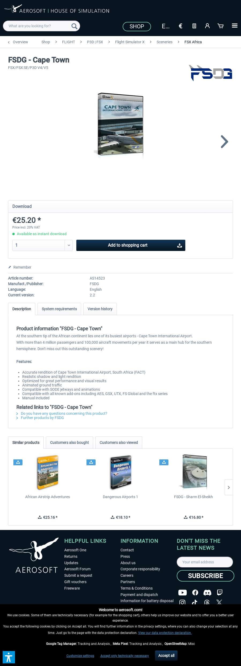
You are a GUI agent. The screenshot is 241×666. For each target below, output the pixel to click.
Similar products (25, 442)
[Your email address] (205, 562)
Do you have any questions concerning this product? (61, 413)
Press (125, 556)
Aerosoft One (75, 550)
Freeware (72, 588)
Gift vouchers (75, 582)
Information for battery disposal (147, 601)
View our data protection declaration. (165, 633)
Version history (100, 309)
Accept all (166, 655)
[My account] (207, 25)
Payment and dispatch (139, 595)
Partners (127, 582)
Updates (71, 563)
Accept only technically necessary (124, 656)
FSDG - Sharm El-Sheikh (193, 497)
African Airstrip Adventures (47, 497)
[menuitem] (41, 26)
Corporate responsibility (140, 569)
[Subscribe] (205, 576)
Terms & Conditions (136, 588)
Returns (70, 556)
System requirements (59, 309)
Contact (127, 550)
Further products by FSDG (40, 418)
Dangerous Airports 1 (120, 497)
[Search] (74, 26)
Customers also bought (69, 442)
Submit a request (78, 575)
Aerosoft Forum (77, 569)
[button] (9, 657)
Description (21, 309)
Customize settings (80, 656)
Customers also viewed (119, 442)
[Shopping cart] (221, 25)
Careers (126, 575)
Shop (137, 26)
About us (127, 563)
